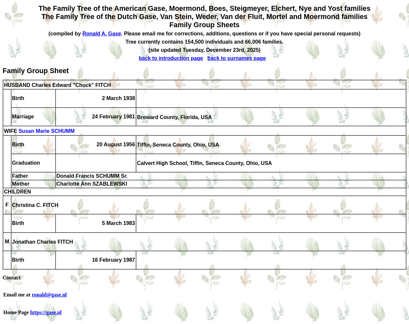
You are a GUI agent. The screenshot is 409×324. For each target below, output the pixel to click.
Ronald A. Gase (101, 33)
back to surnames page (236, 58)
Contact (11, 277)
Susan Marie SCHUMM (46, 131)
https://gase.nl (46, 312)
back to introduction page (171, 58)
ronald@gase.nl (49, 294)
